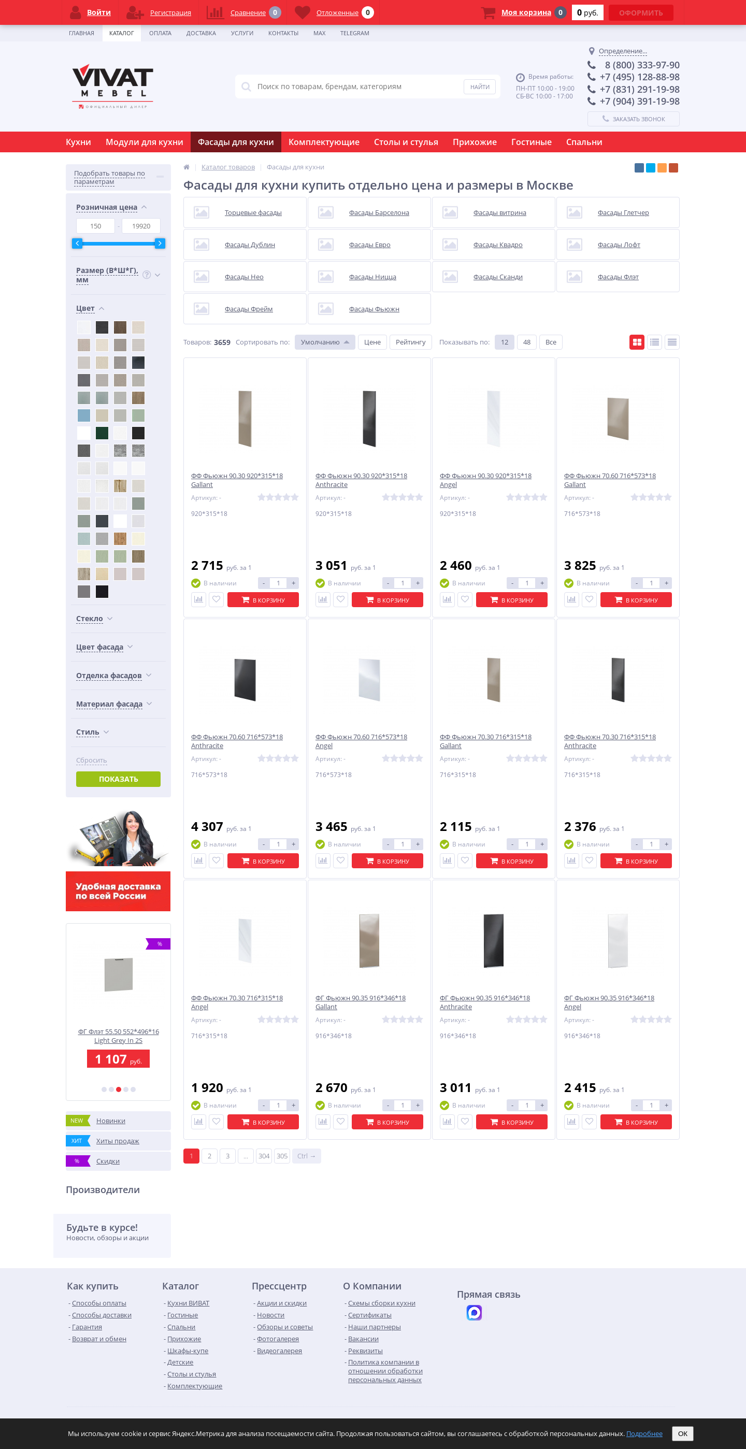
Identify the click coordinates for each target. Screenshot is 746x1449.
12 (504, 342)
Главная (81, 33)
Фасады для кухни (236, 142)
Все (551, 342)
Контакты (283, 33)
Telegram (354, 33)
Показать (118, 779)
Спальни (584, 142)
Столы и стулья (406, 142)
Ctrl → (306, 1155)
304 (264, 1155)
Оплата (160, 33)
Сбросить (91, 760)
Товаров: (197, 342)
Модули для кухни (144, 142)
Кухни (78, 142)
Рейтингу (411, 342)
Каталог (121, 33)
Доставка (201, 33)
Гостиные (531, 142)
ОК (682, 1434)
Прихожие (475, 142)
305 (282, 1155)
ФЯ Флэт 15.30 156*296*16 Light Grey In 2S (118, 1035)
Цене (372, 342)
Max (319, 33)
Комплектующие (324, 142)
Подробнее (644, 1433)
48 (526, 342)
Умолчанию (320, 342)
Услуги (242, 33)
